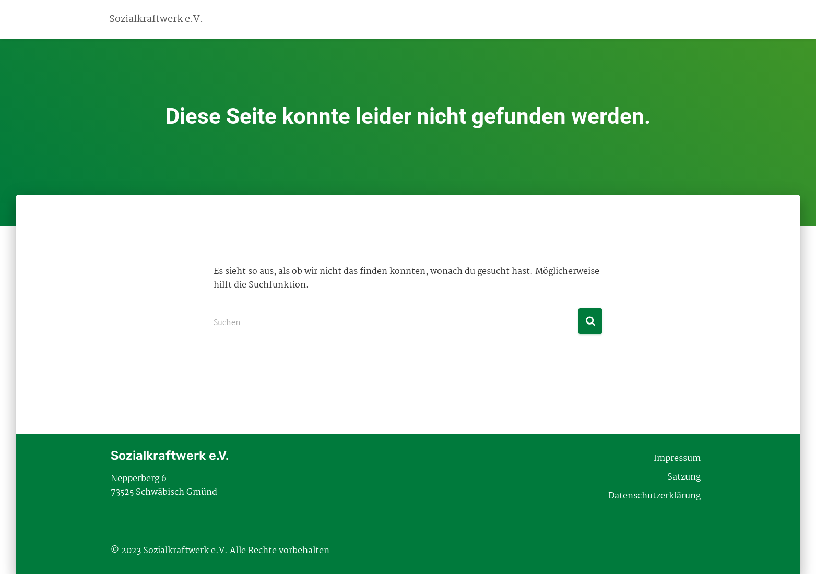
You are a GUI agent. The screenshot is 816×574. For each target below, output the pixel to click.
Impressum (677, 458)
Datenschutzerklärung (654, 496)
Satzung (684, 477)
